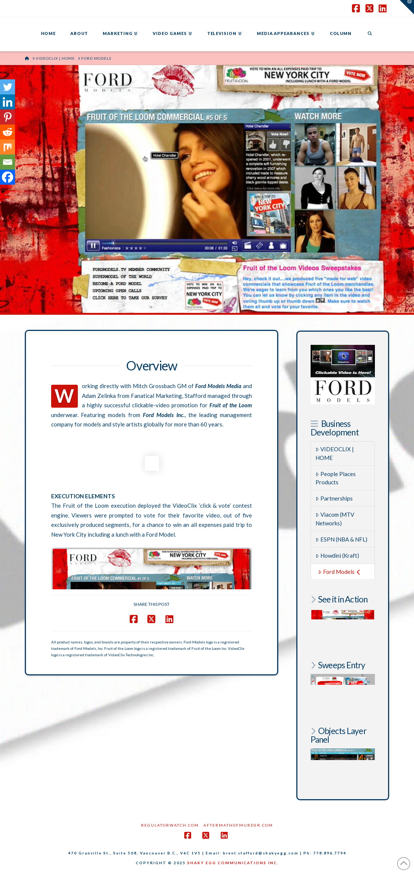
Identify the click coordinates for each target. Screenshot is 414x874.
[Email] (7, 162)
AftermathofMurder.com (238, 825)
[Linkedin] (7, 101)
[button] (407, 7)
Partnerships (334, 498)
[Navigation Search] (370, 34)
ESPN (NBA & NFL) (341, 539)
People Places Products (335, 478)
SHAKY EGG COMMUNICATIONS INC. (233, 862)
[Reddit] (7, 132)
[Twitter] (7, 86)
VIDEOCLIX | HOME (334, 453)
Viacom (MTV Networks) (334, 519)
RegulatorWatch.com (170, 825)
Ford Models (339, 571)
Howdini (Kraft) (337, 555)
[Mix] (7, 147)
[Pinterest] (7, 116)
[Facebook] (7, 177)
